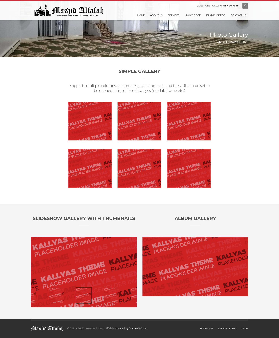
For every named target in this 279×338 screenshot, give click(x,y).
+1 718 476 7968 (229, 5)
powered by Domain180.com (131, 328)
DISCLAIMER (206, 328)
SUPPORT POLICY (227, 328)
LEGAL (244, 328)
